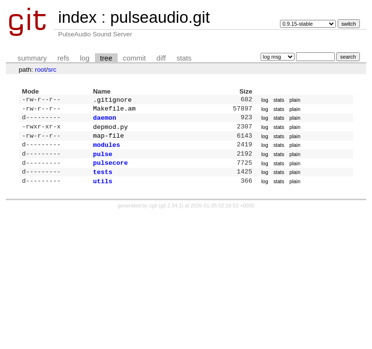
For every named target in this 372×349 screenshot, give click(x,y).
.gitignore (112, 100)
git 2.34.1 (171, 215)
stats (183, 58)
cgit (154, 215)
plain (295, 100)
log (85, 58)
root (40, 69)
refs (63, 58)
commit (134, 58)
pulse (102, 160)
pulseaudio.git (160, 17)
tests (102, 180)
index (77, 17)
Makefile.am (114, 110)
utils (102, 190)
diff (161, 58)
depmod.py (110, 130)
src (52, 69)
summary (31, 58)
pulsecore (110, 170)
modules (106, 150)
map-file (108, 140)
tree (106, 58)
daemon (104, 120)
